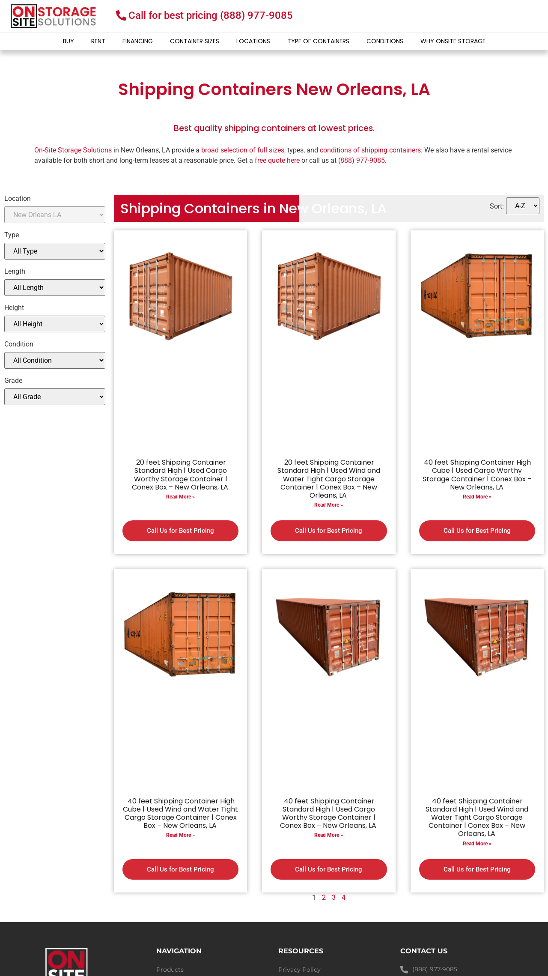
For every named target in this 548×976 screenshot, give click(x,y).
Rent (98, 41)
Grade (13, 380)
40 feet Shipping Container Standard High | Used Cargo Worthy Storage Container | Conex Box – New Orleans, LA (328, 777)
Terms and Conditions (311, 911)
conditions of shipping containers (370, 150)
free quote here (277, 160)
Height (14, 307)
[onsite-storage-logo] (53, 16)
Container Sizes (194, 41)
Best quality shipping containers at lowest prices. (274, 128)
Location (17, 198)
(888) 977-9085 (361, 160)
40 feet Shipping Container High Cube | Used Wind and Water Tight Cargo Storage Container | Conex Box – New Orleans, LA (180, 777)
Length (14, 271)
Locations (253, 41)
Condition (18, 344)
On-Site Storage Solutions (73, 150)
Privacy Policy (299, 898)
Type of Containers (318, 41)
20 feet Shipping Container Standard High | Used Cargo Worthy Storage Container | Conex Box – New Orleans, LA (180, 474)
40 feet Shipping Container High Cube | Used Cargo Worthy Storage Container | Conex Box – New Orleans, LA (477, 474)
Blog (163, 924)
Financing (137, 41)
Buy (68, 41)
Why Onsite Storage (452, 41)
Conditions (384, 41)
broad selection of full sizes (242, 150)
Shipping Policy (301, 936)
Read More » (180, 497)
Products (170, 898)
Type (11, 235)
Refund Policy (299, 924)
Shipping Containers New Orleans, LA (274, 89)
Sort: (497, 206)
